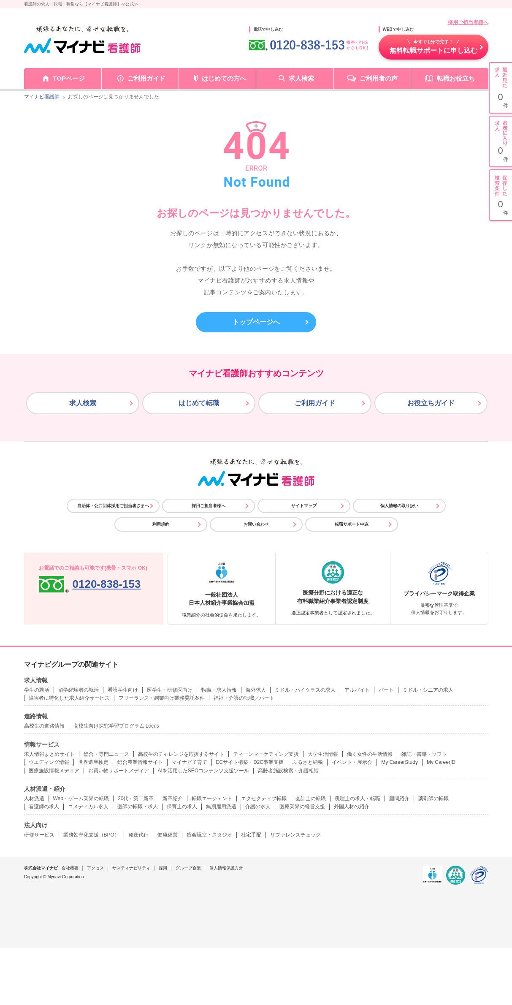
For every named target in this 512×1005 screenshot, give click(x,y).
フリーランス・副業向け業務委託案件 (162, 698)
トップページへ (256, 322)
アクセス (95, 868)
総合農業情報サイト (140, 762)
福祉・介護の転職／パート (244, 698)
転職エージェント (212, 798)
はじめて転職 (199, 403)
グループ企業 (188, 868)
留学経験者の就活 (78, 690)
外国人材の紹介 (351, 806)
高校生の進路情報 (44, 726)
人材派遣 (34, 798)
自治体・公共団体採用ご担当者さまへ (113, 505)
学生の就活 (36, 690)
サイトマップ (304, 505)
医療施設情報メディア (54, 771)
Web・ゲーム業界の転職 (81, 798)
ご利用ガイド (146, 78)
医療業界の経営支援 (302, 806)
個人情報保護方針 (226, 868)
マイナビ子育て (189, 762)
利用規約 (160, 524)
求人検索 (301, 78)
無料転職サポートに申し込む (433, 46)
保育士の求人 (182, 806)
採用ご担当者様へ (468, 22)
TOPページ (69, 78)
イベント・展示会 (352, 762)
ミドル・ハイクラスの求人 (305, 690)
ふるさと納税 (308, 762)
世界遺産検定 (93, 762)
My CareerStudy (399, 762)
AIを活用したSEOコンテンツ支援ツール (203, 771)
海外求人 (256, 690)
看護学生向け (123, 690)
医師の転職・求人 (137, 806)
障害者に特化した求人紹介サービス (69, 698)
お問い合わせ (256, 524)
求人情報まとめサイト (49, 754)
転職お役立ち (456, 78)
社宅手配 (251, 835)
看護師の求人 (44, 806)
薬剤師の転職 (433, 798)
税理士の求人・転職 (357, 798)
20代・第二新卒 (136, 798)
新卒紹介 (173, 798)
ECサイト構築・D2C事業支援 (250, 762)
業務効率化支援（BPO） (91, 835)
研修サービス (39, 835)
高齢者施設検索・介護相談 (288, 771)
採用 (163, 868)
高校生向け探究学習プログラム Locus (116, 726)
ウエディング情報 (49, 762)
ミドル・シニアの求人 (428, 690)
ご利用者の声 (379, 78)
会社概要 (70, 868)
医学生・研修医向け (169, 690)
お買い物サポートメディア (118, 771)
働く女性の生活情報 (370, 754)
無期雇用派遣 (221, 806)
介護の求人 (258, 806)
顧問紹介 (399, 798)
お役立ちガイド (431, 403)
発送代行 (138, 835)
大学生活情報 (323, 754)
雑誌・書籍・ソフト (424, 754)
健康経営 (167, 835)
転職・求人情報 (219, 690)
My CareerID (441, 762)
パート (386, 690)
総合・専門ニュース (106, 754)
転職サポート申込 (351, 524)
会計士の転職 (310, 798)
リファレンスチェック (295, 835)
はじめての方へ (224, 78)
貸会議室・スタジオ (209, 835)
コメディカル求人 (88, 806)
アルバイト (357, 690)
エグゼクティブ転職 (264, 798)
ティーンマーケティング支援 (266, 754)
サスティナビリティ (131, 868)
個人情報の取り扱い (399, 505)
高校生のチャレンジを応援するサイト (181, 754)
